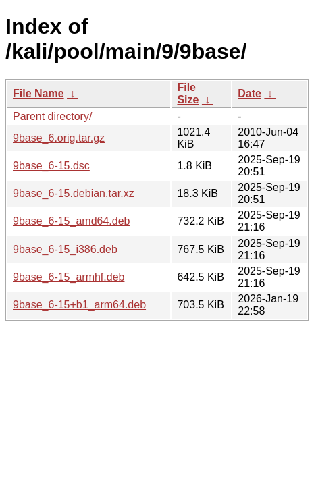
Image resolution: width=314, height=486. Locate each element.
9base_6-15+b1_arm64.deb (79, 304)
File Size (188, 93)
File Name (38, 93)
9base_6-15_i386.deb (65, 249)
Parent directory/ (52, 116)
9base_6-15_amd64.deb (71, 221)
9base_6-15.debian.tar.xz (73, 193)
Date (249, 93)
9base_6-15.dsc (51, 165)
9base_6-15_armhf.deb (68, 277)
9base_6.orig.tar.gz (59, 138)
